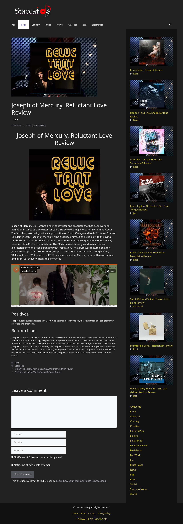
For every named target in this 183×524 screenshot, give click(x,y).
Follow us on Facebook (91, 519)
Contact (92, 513)
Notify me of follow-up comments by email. (38, 457)
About (83, 513)
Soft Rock (19, 365)
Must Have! (136, 464)
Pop (13, 24)
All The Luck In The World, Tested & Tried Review (38, 372)
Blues (48, 24)
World (60, 24)
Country (36, 24)
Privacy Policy (104, 513)
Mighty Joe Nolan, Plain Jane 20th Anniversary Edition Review (44, 368)
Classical (72, 24)
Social (133, 484)
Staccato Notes (138, 489)
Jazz (84, 24)
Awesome (135, 406)
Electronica (97, 24)
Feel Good (136, 450)
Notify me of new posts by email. (32, 464)
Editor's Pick (137, 431)
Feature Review (138, 445)
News (133, 469)
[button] (170, 24)
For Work (135, 455)
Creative (134, 426)
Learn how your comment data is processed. (81, 480)
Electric (134, 435)
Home (75, 513)
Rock (23, 24)
